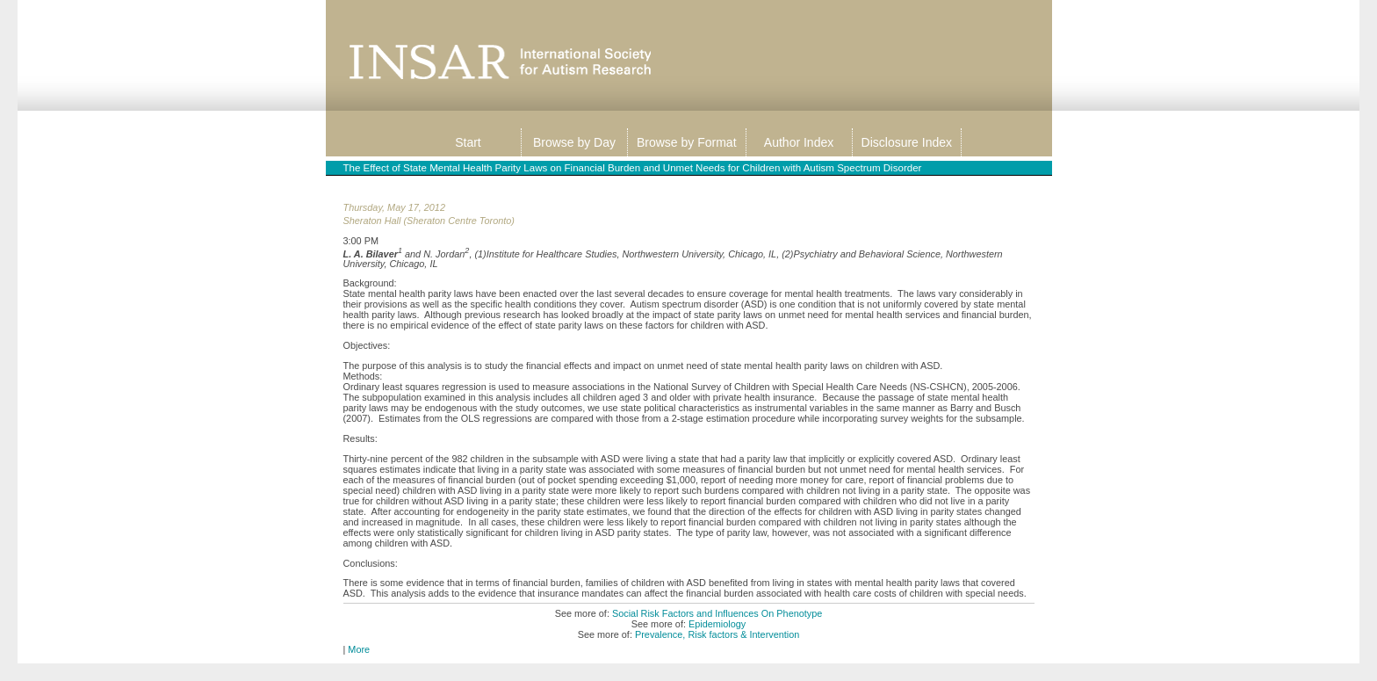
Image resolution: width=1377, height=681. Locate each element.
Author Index (798, 142)
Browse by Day (574, 142)
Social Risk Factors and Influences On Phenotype (717, 613)
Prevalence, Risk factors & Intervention (717, 634)
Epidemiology (717, 624)
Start (468, 142)
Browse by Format (687, 142)
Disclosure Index (907, 142)
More (359, 649)
